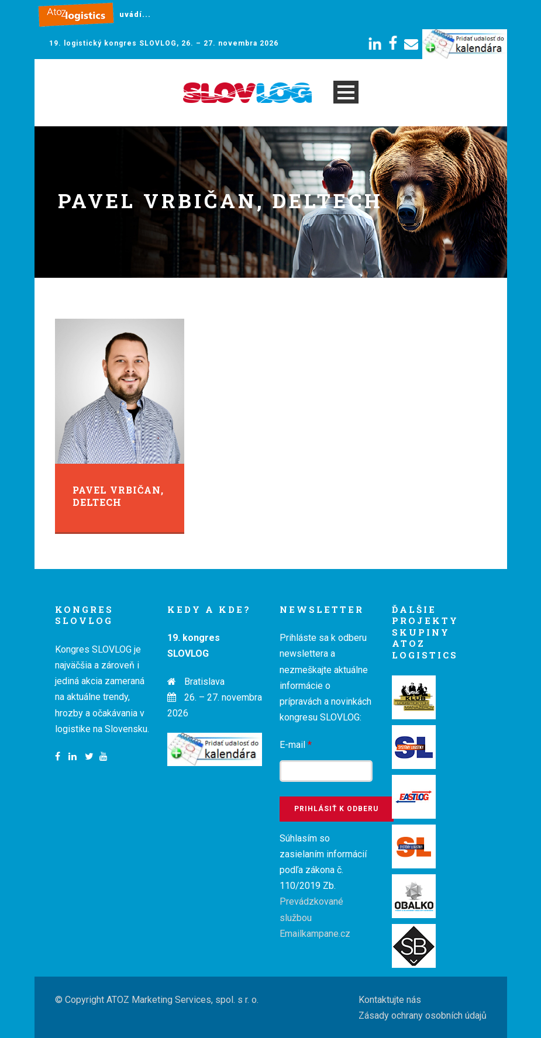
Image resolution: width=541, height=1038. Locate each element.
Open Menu (346, 92)
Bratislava (204, 681)
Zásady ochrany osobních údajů (423, 1015)
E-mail (296, 744)
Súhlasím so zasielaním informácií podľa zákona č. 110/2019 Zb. (323, 886)
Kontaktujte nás (390, 999)
